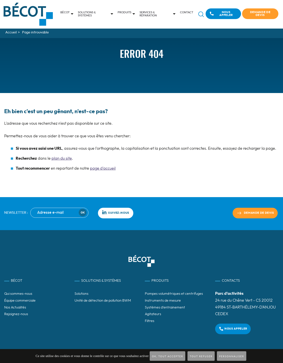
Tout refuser (201, 356)
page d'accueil (103, 169)
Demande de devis (260, 14)
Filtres (149, 321)
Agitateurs (153, 314)
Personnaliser (231, 356)
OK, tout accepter (167, 356)
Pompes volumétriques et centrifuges (174, 293)
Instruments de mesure (163, 300)
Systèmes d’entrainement (165, 307)
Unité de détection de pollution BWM (103, 300)
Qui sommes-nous (18, 293)
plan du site (62, 159)
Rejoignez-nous (16, 314)
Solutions (81, 293)
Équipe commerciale (20, 300)
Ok (83, 212)
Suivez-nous (115, 212)
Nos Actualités (15, 307)
